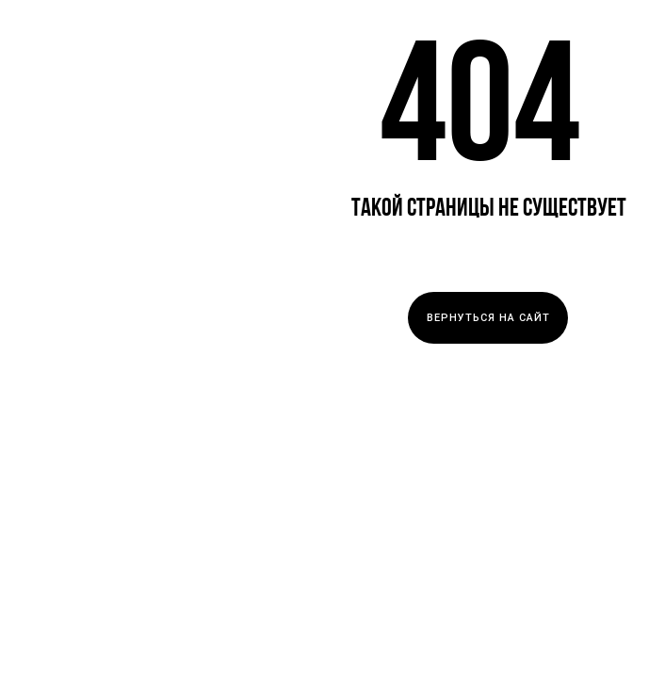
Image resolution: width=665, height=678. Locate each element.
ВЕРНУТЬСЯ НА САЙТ (488, 318)
